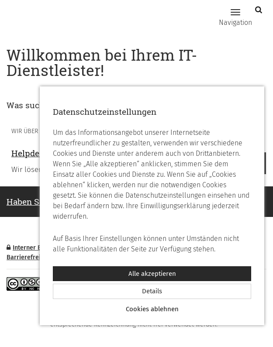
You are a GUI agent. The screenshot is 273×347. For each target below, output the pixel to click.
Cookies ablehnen (152, 309)
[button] (259, 9)
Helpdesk (30, 153)
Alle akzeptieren (152, 274)
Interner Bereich (33, 247)
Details (152, 291)
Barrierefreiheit (29, 257)
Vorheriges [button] (18, 163)
